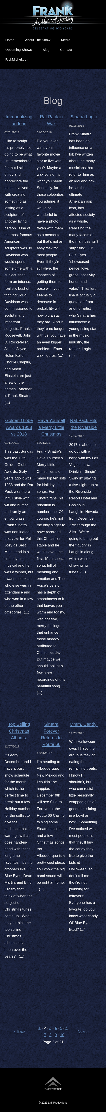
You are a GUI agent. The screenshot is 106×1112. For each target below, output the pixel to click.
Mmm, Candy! (84, 724)
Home (9, 40)
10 (62, 1035)
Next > (83, 1031)
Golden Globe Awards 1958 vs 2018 (19, 427)
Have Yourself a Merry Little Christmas (51, 427)
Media (65, 40)
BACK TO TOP (53, 1084)
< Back (20, 1031)
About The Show (37, 40)
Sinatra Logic (84, 116)
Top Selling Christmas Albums (19, 731)
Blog (46, 49)
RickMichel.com (17, 59)
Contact (66, 49)
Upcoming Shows (18, 49)
